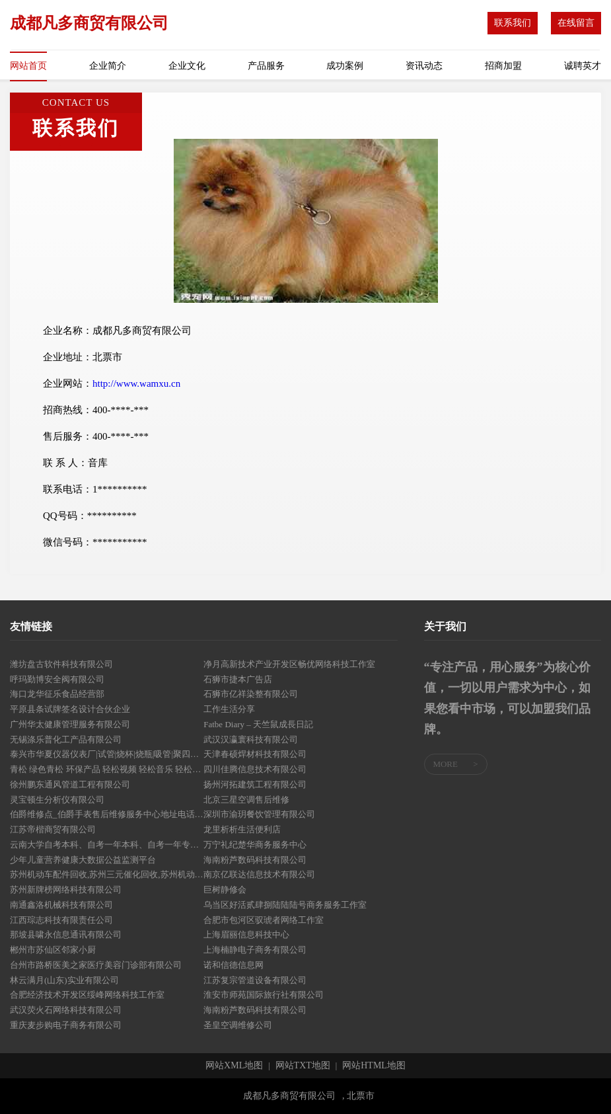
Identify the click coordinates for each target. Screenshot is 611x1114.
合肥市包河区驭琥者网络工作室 (263, 920)
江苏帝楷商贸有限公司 (53, 829)
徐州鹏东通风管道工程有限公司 (70, 784)
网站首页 (28, 66)
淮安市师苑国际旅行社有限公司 (263, 995)
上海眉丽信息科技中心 (246, 934)
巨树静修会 (224, 890)
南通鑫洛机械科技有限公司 (61, 905)
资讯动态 (424, 66)
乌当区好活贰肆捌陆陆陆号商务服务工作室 (285, 905)
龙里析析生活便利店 (242, 829)
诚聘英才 (582, 66)
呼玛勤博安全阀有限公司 (57, 679)
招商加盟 (503, 66)
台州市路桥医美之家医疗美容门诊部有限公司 (96, 965)
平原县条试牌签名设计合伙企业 (70, 709)
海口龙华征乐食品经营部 (57, 694)
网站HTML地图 (374, 1065)
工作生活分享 (229, 709)
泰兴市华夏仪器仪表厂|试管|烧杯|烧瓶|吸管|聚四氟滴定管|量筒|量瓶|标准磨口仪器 (106, 754)
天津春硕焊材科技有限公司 (254, 754)
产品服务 (266, 66)
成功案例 (344, 66)
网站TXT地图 (302, 1065)
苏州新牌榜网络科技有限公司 (66, 890)
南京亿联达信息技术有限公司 (259, 874)
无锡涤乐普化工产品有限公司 (66, 739)
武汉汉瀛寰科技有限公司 (250, 739)
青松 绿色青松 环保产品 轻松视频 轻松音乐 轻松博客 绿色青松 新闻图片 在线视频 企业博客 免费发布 (106, 769)
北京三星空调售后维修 (246, 800)
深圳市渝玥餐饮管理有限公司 (259, 814)
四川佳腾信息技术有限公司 (254, 769)
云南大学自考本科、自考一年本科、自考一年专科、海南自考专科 (106, 845)
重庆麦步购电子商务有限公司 (66, 1025)
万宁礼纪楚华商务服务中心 (254, 845)
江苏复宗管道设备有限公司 (254, 980)
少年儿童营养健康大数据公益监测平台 (83, 860)
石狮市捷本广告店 (237, 679)
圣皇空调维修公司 (237, 1025)
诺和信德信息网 (233, 965)
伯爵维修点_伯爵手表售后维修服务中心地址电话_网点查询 (106, 814)
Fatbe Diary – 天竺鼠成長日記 (258, 724)
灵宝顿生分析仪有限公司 (57, 800)
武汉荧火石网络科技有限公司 (66, 1010)
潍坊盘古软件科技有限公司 (61, 664)
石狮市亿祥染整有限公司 (250, 694)
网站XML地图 (234, 1065)
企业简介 (107, 66)
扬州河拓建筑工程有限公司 (254, 784)
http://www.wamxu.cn (136, 383)
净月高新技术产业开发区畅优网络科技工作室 (289, 664)
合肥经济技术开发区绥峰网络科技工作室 (87, 995)
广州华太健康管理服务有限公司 (70, 724)
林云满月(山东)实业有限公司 (64, 980)
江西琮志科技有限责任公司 (61, 920)
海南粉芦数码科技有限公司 (254, 860)
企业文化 (186, 66)
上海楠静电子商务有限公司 (254, 950)
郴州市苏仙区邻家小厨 (53, 950)
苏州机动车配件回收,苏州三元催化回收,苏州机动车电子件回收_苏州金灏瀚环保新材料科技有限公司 (106, 874)
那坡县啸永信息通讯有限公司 (66, 934)
